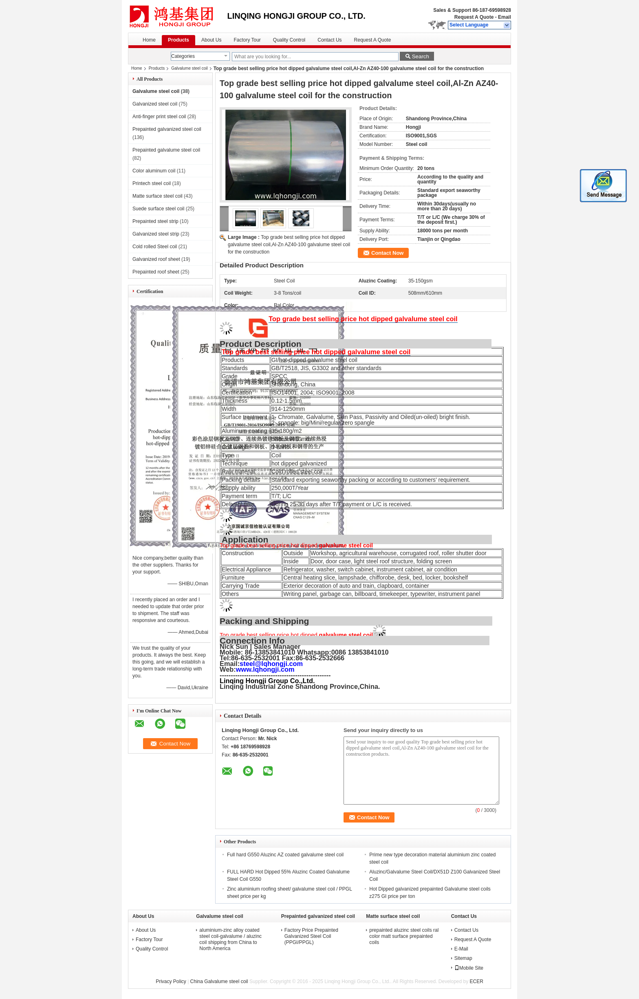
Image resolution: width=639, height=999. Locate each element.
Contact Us (329, 40)
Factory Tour (247, 40)
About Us (211, 40)
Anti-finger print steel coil (159, 116)
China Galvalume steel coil (219, 981)
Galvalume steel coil (189, 68)
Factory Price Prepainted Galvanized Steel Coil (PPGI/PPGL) (311, 936)
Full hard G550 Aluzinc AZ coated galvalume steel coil (285, 855)
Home (149, 40)
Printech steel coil (151, 183)
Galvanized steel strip (155, 234)
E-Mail (461, 949)
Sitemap (463, 958)
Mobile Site (468, 968)
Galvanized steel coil (154, 104)
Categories (183, 56)
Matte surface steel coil (157, 196)
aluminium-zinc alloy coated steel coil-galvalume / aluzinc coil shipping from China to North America (230, 939)
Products (178, 40)
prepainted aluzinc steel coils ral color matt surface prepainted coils (403, 936)
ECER (476, 981)
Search (420, 56)
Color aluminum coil (153, 171)
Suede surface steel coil (158, 209)
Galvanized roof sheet (156, 259)
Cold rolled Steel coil (154, 246)
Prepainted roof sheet (155, 272)
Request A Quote (474, 17)
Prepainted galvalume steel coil (166, 150)
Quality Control (289, 40)
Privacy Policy (171, 981)
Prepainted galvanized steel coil (166, 129)
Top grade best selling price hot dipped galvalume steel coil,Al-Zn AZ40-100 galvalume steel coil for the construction (289, 244)
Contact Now (387, 253)
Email (504, 17)
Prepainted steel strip (155, 221)
